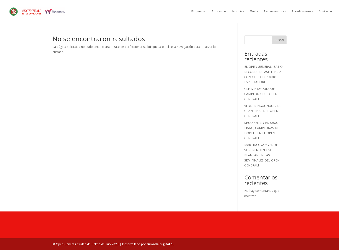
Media (254, 11)
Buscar (279, 40)
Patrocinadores (275, 11)
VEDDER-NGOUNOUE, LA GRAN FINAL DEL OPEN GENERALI (262, 111)
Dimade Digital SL (160, 244)
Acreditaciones (302, 11)
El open (196, 11)
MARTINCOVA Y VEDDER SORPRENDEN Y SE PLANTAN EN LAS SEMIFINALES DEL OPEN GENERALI (262, 155)
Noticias (238, 11)
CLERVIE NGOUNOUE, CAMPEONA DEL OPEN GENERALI (260, 94)
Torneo (217, 11)
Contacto (325, 11)
